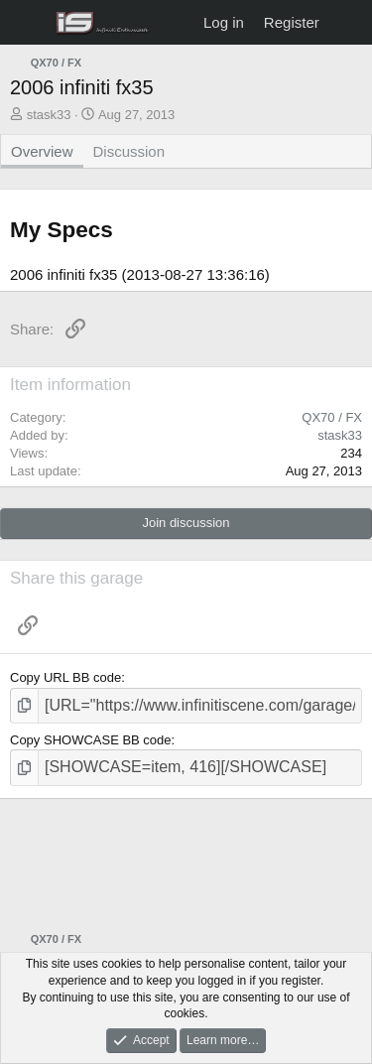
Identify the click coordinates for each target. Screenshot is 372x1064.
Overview (42, 151)
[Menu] (27, 23)
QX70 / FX (332, 417)
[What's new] (348, 22)
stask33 (49, 114)
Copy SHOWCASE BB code (91, 739)
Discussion (129, 151)
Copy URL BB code (65, 677)
